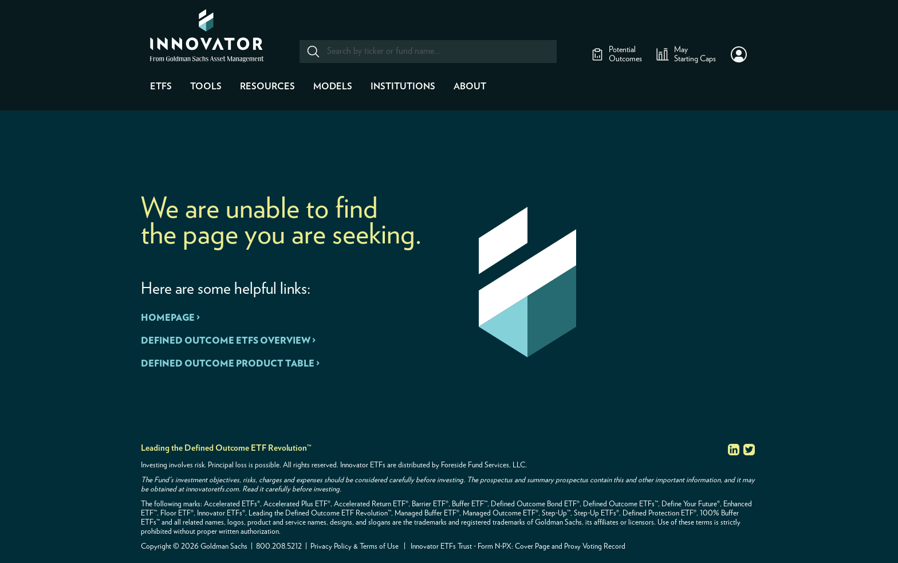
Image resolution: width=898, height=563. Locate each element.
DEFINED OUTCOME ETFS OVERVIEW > (228, 340)
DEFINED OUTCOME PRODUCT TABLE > (230, 363)
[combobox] (427, 52)
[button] (739, 54)
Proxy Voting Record (594, 546)
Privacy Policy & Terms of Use (354, 546)
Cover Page (532, 546)
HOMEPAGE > (170, 317)
